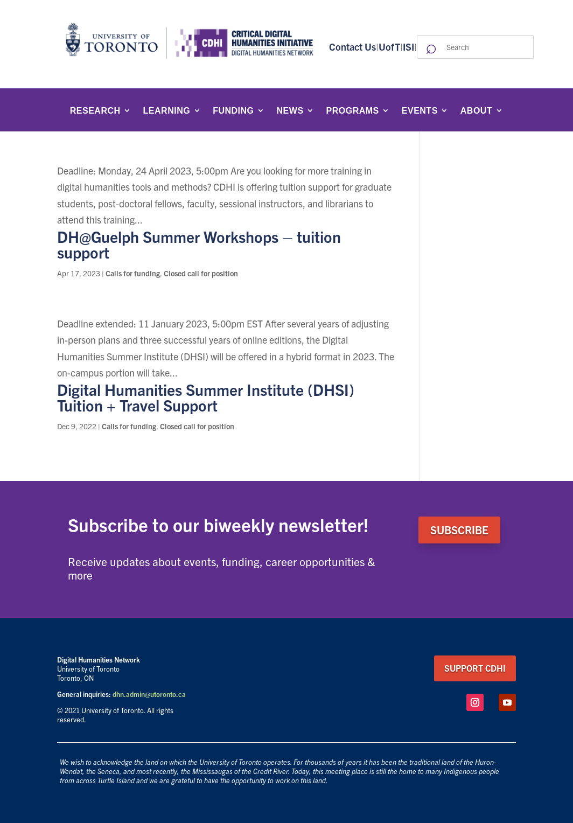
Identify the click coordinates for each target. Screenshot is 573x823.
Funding (233, 110)
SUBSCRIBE (459, 529)
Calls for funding (133, 273)
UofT (389, 46)
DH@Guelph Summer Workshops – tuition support (199, 244)
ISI (408, 46)
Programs (352, 110)
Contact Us (352, 46)
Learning (167, 110)
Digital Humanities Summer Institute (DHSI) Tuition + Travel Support (205, 397)
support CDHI (475, 667)
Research (95, 110)
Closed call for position (201, 273)
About (476, 110)
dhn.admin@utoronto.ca (149, 694)
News (290, 110)
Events (420, 110)
